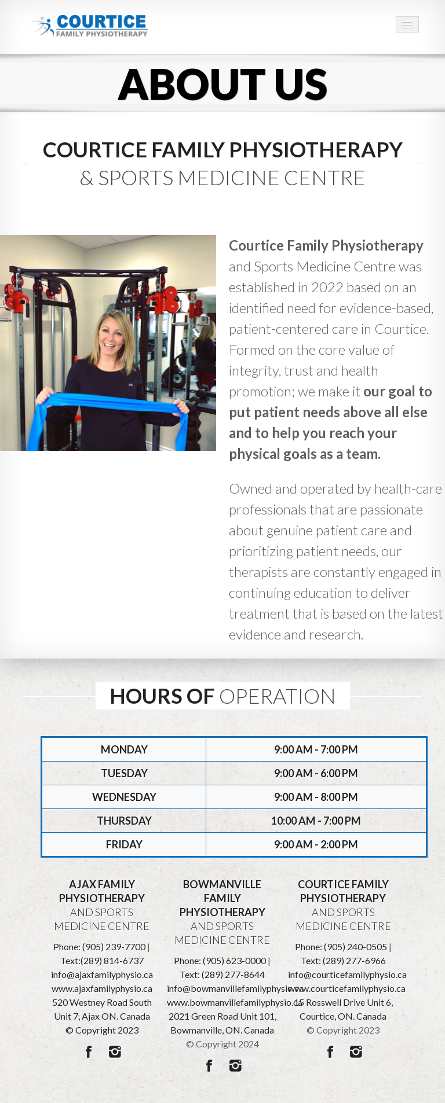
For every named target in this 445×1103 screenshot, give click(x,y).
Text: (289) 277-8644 (222, 974)
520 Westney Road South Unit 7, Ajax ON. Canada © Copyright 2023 (102, 1016)
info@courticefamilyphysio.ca (347, 974)
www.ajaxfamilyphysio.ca (102, 988)
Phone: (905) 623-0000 (220, 960)
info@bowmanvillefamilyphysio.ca (235, 988)
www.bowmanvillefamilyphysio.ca (234, 1002)
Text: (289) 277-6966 (343, 960)
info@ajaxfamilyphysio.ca (102, 974)
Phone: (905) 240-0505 (341, 946)
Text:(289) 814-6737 (102, 960)
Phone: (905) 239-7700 (99, 946)
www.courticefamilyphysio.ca (347, 988)
